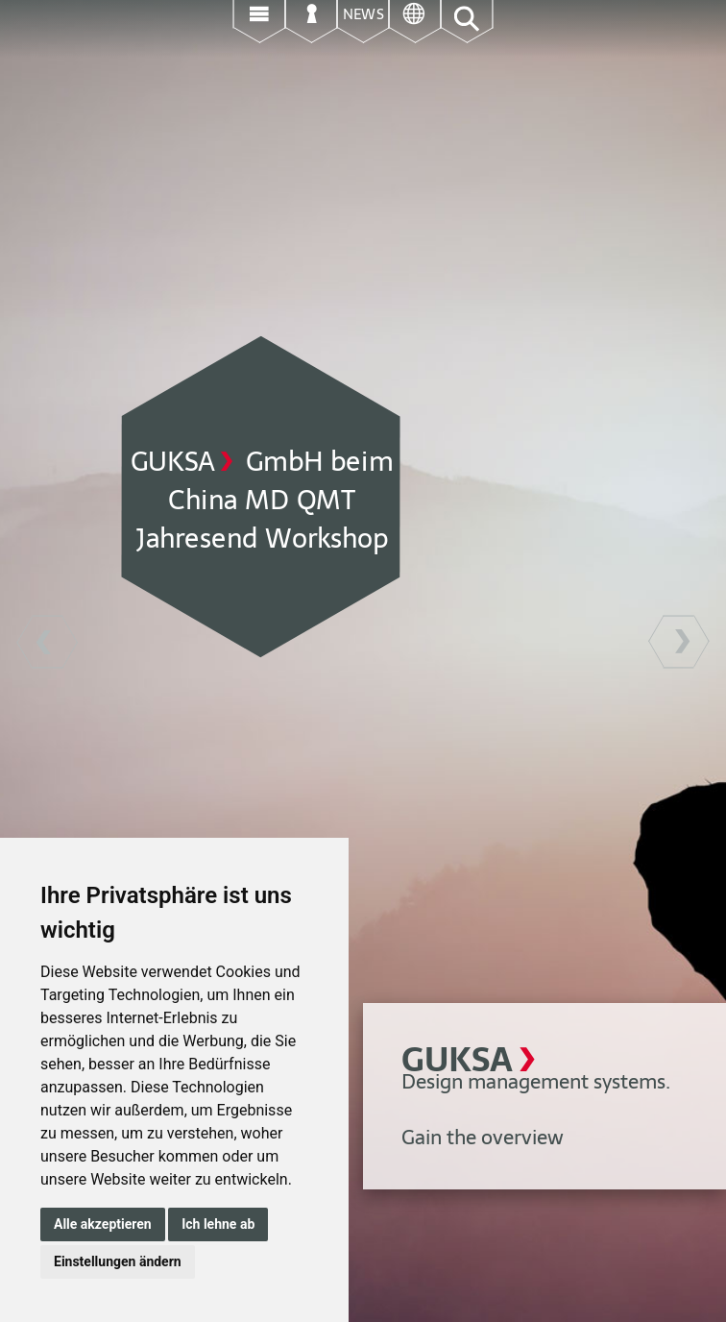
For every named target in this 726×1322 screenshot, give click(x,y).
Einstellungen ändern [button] (118, 1261)
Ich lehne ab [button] (218, 1224)
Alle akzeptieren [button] (103, 1224)
